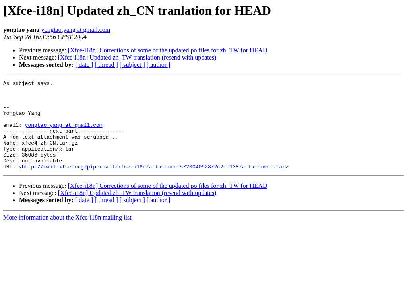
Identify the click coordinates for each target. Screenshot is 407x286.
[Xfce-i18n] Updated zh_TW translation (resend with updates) (137, 57)
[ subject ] (132, 64)
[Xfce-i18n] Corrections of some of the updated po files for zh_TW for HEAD (167, 50)
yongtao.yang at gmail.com (75, 29)
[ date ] (84, 64)
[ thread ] (106, 64)
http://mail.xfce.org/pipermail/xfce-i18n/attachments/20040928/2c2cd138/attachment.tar (153, 184)
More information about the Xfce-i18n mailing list (67, 235)
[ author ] (159, 64)
